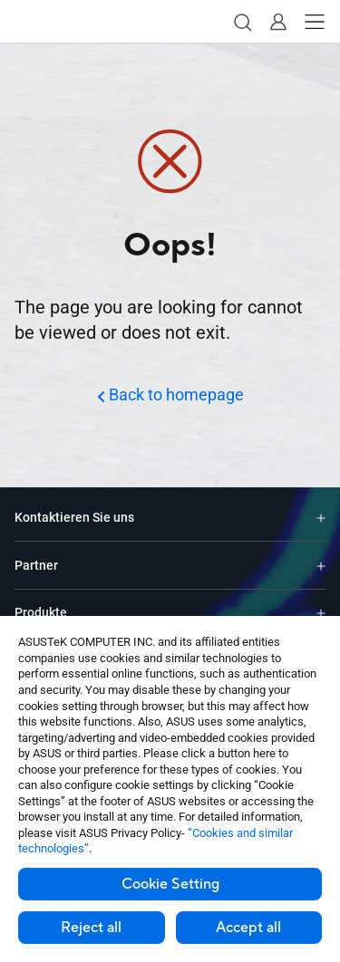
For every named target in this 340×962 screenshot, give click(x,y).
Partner (36, 565)
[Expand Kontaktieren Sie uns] (320, 517)
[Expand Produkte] (320, 612)
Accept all (248, 928)
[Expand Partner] (320, 565)
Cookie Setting (170, 884)
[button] (242, 22)
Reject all (91, 928)
